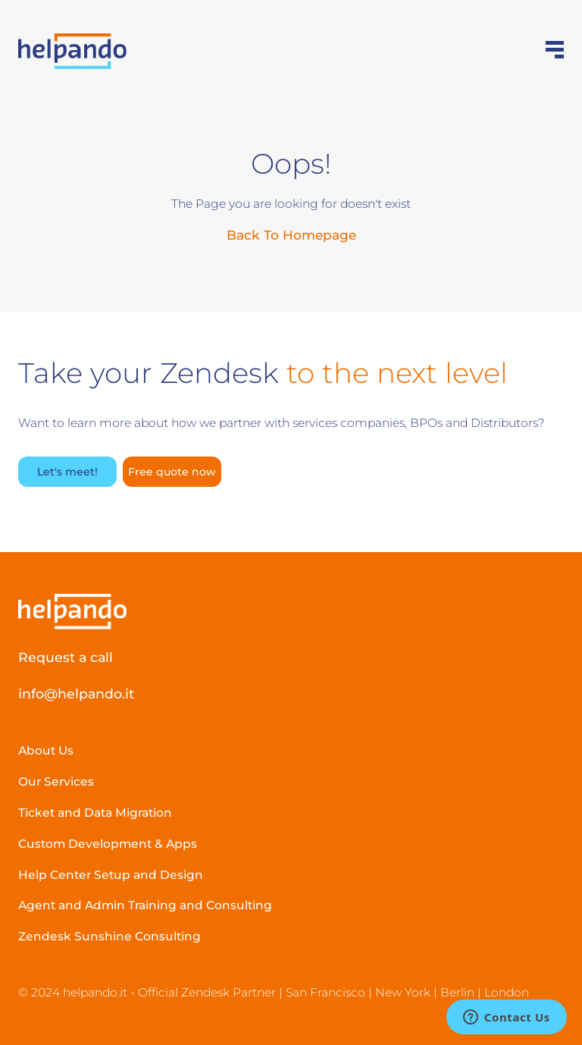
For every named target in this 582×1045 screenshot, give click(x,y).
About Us (46, 750)
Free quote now (172, 472)
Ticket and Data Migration (95, 812)
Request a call (65, 657)
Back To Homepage (291, 235)
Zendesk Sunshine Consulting (109, 936)
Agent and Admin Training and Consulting (145, 905)
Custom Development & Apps (107, 843)
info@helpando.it (76, 693)
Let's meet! (67, 472)
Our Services (56, 781)
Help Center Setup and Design (110, 875)
